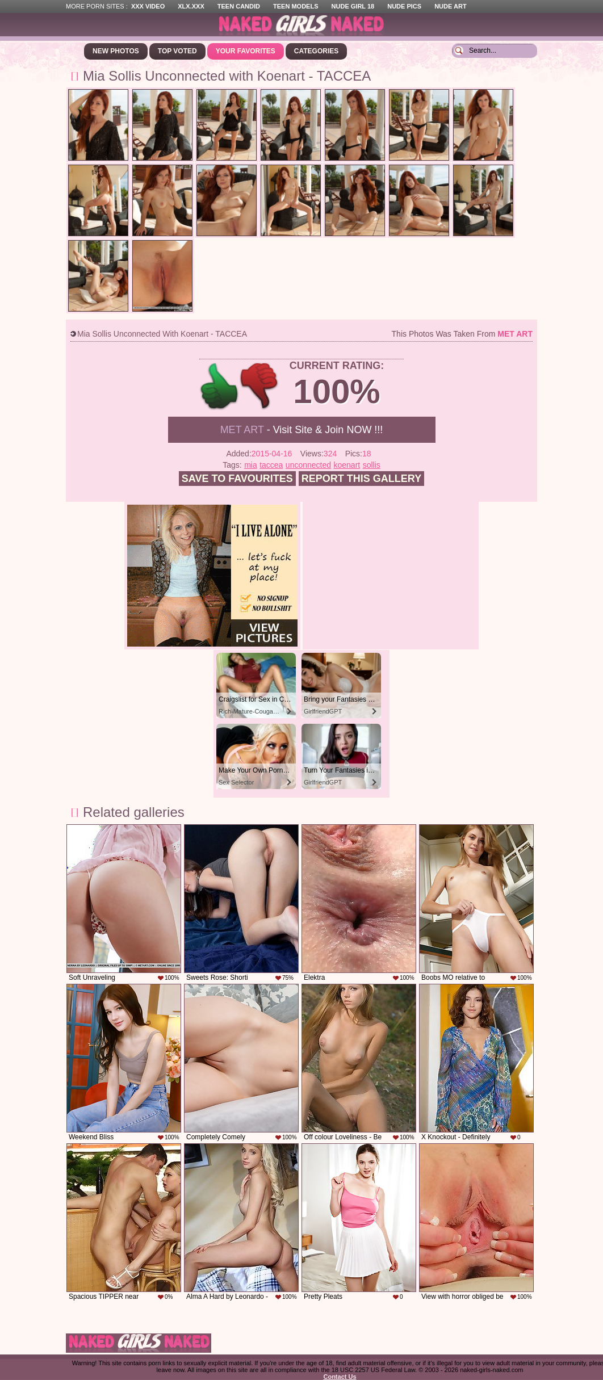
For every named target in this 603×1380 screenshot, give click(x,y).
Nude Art (450, 6)
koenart (347, 464)
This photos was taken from (462, 333)
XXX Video (148, 6)
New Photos (116, 51)
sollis (371, 464)
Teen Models (295, 6)
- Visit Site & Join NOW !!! (301, 429)
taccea (271, 464)
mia (250, 464)
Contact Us (339, 1376)
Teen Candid (238, 6)
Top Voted (177, 51)
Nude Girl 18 (353, 6)
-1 (260, 386)
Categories (316, 51)
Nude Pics (404, 6)
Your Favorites (245, 51)
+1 (219, 386)
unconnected (308, 464)
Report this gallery (361, 478)
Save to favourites (237, 478)
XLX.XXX (191, 6)
